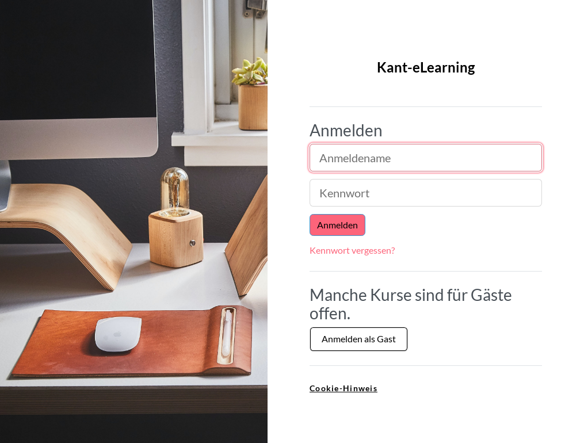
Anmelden (337, 224)
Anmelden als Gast (359, 338)
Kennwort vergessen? (352, 250)
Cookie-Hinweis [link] (343, 388)
